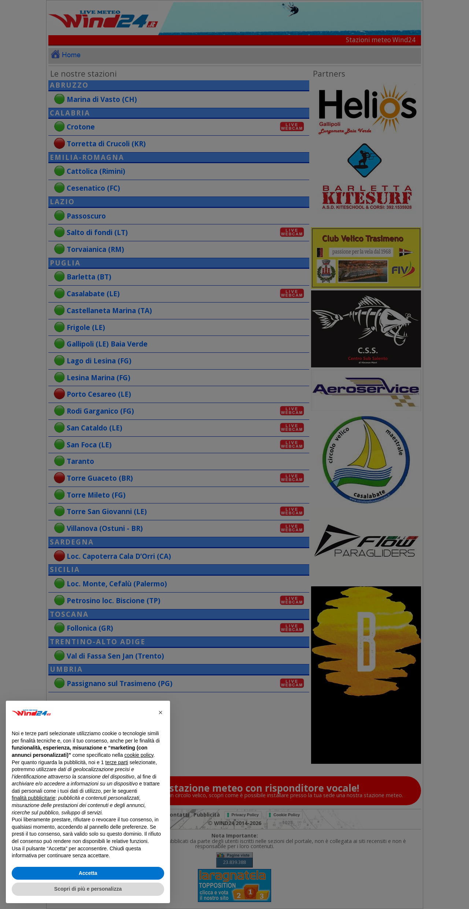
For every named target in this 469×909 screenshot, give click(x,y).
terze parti (116, 762)
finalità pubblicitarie (33, 798)
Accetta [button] (88, 873)
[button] (160, 712)
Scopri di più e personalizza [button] (88, 889)
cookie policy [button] (138, 755)
